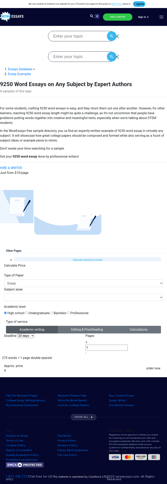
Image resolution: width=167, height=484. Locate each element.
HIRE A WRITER (117, 17)
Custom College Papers (73, 405)
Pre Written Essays (121, 405)
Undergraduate (39, 313)
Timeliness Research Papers (87, 260)
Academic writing (32, 329)
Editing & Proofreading (87, 329)
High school (15, 313)
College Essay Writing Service (25, 400)
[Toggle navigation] (161, 17)
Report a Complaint (19, 450)
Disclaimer (64, 436)
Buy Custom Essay (121, 396)
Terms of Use (14, 441)
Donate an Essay (17, 436)
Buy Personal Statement (22, 405)
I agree (139, 4)
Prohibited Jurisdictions (21, 460)
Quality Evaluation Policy (22, 455)
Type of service (16, 322)
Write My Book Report (72, 400)
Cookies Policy (15, 445)
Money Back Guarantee (72, 450)
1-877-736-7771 (17, 477)
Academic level (15, 307)
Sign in (143, 16)
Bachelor (60, 313)
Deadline (10, 336)
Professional (79, 313)
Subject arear (13, 289)
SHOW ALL (81, 417)
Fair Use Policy (67, 455)
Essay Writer (117, 400)
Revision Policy (67, 445)
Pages (90, 336)
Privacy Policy (66, 441)
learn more (117, 4)
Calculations (138, 329)
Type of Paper (14, 275)
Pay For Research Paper (22, 396)
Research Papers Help (72, 396)
